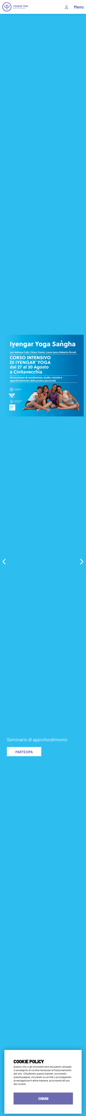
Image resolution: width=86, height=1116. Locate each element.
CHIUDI (43, 1098)
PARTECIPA (24, 752)
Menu (79, 6)
